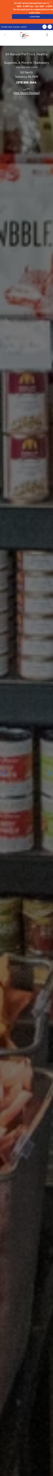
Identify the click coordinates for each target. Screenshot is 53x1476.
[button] (50, 773)
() (26, 92)
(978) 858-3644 (26, 82)
